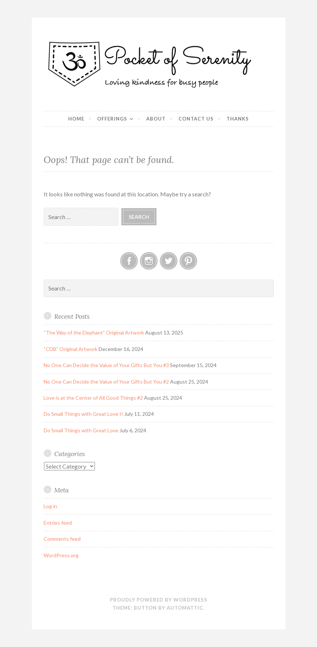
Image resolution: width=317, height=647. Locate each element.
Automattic (185, 608)
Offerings (112, 119)
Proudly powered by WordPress (158, 600)
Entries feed (58, 523)
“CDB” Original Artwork (70, 349)
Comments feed (62, 539)
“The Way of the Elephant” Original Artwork (94, 332)
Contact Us (196, 119)
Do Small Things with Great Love (81, 430)
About (156, 119)
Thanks (237, 119)
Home (76, 119)
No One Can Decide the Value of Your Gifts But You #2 (106, 381)
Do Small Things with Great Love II (83, 414)
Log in (50, 506)
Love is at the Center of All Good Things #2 (93, 398)
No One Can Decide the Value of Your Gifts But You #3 (106, 365)
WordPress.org (61, 555)
